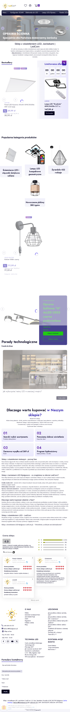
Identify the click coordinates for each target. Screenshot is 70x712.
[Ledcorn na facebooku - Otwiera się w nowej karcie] (3, 641)
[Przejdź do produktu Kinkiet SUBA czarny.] (28, 237)
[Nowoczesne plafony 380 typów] (35, 194)
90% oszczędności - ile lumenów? (34, 657)
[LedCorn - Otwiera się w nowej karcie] (12, 615)
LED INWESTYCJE (30, 617)
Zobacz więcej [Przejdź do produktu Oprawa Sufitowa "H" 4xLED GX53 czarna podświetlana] (53, 339)
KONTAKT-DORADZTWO (32, 615)
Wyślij (5, 692)
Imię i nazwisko (5, 675)
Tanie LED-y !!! (52, 634)
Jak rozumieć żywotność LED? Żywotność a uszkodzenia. (33, 650)
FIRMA (27, 613)
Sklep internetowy (32, 710)
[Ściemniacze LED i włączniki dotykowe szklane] (11, 162)
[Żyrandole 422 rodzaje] (58, 161)
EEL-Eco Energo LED (30, 655)
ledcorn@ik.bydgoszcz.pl (20, 702)
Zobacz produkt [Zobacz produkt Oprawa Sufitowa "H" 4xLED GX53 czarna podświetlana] (53, 333)
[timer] (55, 71)
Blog (26, 625)
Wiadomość (5, 687)
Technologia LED (29, 645)
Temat (3, 683)
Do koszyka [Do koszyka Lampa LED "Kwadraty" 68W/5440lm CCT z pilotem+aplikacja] (49, 113)
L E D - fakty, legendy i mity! (32, 653)
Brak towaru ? (52, 649)
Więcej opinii (35, 600)
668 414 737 (34, 702)
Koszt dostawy (52, 646)
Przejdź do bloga (7, 346)
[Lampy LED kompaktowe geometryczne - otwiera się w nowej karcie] (35, 161)
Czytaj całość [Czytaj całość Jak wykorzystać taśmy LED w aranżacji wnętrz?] (62, 398)
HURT (26, 619)
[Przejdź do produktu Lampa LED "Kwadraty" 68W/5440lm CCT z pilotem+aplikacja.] (55, 88)
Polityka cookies (29, 623)
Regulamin (28, 621)
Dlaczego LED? (29, 647)
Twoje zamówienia (53, 647)
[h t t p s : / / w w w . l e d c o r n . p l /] (8, 625)
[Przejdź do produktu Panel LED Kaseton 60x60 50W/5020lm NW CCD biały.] (20, 85)
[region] (55, 89)
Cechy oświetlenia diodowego (33, 643)
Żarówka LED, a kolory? (55, 632)
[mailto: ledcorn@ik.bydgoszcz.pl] (10, 628)
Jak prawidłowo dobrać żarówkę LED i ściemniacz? (57, 618)
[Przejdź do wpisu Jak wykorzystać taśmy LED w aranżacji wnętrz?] (35, 369)
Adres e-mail (5, 679)
